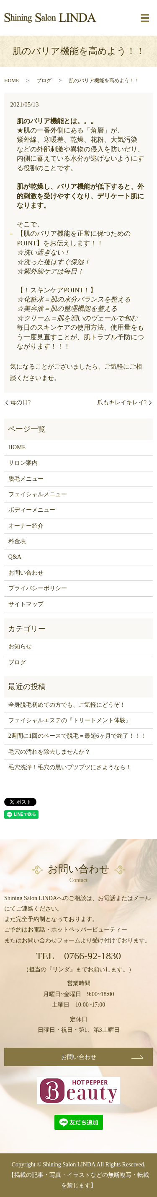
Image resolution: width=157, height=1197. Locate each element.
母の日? (20, 402)
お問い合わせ (26, 573)
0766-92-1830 (92, 955)
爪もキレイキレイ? (122, 402)
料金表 (17, 541)
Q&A (14, 557)
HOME (11, 80)
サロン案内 (23, 463)
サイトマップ (26, 604)
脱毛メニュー (26, 479)
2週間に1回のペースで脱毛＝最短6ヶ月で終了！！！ (77, 736)
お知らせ (20, 646)
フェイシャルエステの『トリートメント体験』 (69, 720)
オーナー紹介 (26, 526)
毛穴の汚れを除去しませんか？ (49, 752)
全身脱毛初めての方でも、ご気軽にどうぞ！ (67, 705)
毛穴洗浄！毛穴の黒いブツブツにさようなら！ (69, 767)
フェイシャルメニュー (37, 494)
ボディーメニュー (31, 510)
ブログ (43, 80)
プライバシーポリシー (37, 588)
